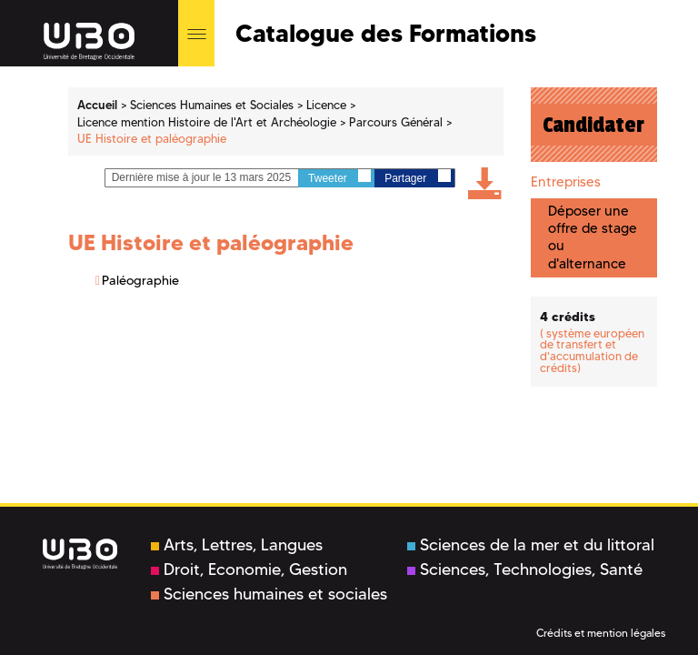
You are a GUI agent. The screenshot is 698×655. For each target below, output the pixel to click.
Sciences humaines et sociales (269, 594)
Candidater (593, 124)
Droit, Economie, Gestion (249, 569)
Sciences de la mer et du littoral (530, 545)
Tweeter (339, 177)
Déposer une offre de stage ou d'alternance (592, 237)
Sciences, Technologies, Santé (525, 569)
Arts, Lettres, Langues (237, 545)
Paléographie (140, 280)
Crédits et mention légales (600, 633)
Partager (417, 177)
